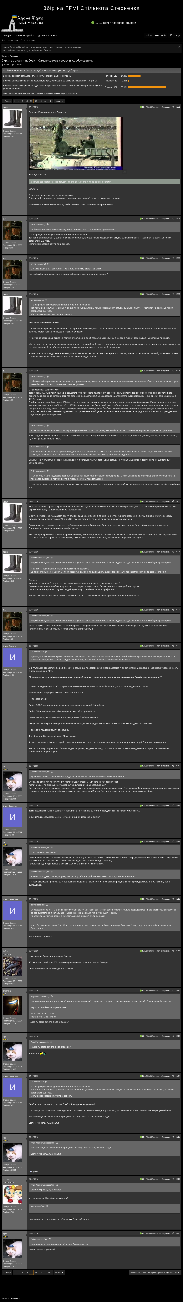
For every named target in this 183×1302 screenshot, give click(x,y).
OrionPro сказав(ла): (40, 1042)
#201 (178, 107)
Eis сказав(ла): (37, 300)
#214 (178, 951)
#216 (178, 1036)
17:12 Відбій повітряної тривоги (115, 22)
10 (27, 101)
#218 (178, 1137)
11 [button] (111, 80)
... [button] (19, 101)
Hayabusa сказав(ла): (40, 996)
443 (49, 101)
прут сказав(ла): (38, 905)
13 (40, 101)
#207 (178, 552)
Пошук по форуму (28, 40)
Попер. (8, 101)
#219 (178, 1179)
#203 (178, 258)
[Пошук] (175, 35)
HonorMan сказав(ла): (40, 557)
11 (31, 101)
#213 (178, 899)
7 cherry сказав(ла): (39, 1239)
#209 (178, 646)
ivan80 (7, 64)
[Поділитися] (173, 107)
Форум (7, 35)
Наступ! (58, 101)
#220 (178, 1233)
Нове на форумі (23, 35)
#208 (178, 610)
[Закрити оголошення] (179, 47)
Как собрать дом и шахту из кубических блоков (27, 50)
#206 (178, 501)
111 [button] (111, 76)
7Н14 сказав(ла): (38, 224)
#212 (178, 842)
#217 (178, 1076)
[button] (34, 35)
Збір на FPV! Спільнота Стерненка (91, 8)
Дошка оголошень (47, 35)
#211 (178, 806)
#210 (178, 766)
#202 (178, 219)
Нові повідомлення (9, 40)
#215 (178, 990)
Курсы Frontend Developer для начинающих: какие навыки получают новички (42, 47)
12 (36, 101)
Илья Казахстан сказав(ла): (43, 1143)
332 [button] (111, 87)
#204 (178, 294)
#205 (178, 371)
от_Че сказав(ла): (38, 264)
